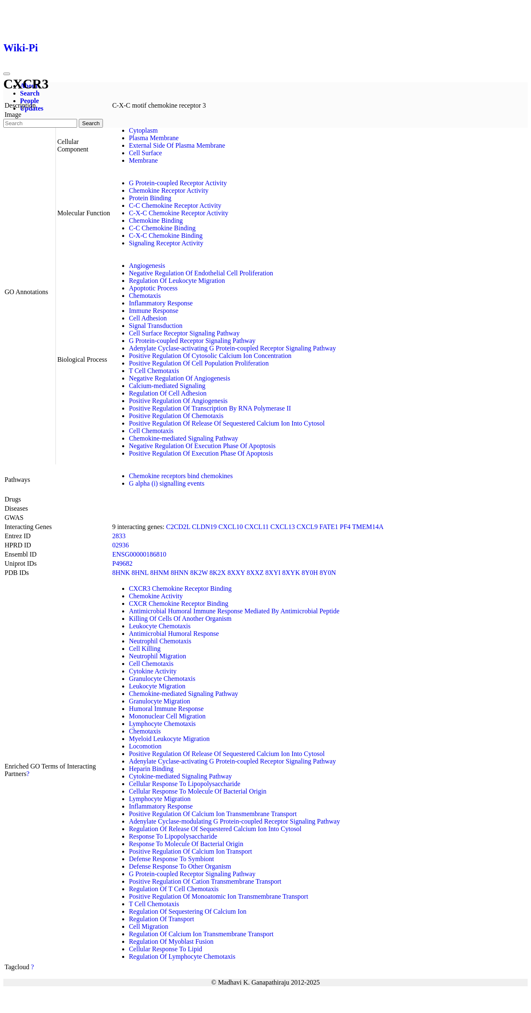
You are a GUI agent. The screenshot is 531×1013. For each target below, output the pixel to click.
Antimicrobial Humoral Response (174, 633)
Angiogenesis (147, 265)
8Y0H (310, 572)
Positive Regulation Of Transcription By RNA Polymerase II (210, 408)
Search (30, 93)
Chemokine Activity (156, 596)
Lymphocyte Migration (159, 798)
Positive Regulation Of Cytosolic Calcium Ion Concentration (210, 355)
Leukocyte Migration (157, 686)
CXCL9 (307, 526)
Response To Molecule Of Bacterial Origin (186, 843)
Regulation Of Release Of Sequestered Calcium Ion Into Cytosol (215, 828)
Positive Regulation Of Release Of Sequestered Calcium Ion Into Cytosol (227, 423)
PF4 (345, 526)
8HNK (121, 572)
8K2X (218, 572)
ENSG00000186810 (139, 554)
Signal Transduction (155, 325)
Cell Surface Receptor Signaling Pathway (184, 333)
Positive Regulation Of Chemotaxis (176, 415)
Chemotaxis (144, 295)
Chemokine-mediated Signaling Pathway (183, 438)
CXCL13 (283, 526)
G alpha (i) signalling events (166, 483)
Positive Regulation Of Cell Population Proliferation (199, 363)
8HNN (179, 572)
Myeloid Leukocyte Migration (169, 738)
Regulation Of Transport (161, 918)
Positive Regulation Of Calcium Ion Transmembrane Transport (213, 813)
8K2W (199, 572)
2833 (118, 535)
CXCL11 (257, 526)
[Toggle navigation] (6, 74)
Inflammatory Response (161, 303)
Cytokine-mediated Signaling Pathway (180, 776)
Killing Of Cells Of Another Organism (180, 618)
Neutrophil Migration (157, 656)
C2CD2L (178, 526)
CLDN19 (204, 526)
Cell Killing (144, 648)
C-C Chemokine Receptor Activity (175, 205)
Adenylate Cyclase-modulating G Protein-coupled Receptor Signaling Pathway (234, 821)
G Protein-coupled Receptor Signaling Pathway (192, 340)
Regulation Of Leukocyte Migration (177, 280)
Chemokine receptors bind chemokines (181, 475)
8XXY (236, 572)
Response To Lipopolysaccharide (173, 836)
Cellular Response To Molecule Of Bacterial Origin (197, 791)
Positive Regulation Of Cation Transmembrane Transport (205, 881)
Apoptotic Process (153, 288)
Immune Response (153, 310)
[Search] (40, 123)
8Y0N (328, 572)
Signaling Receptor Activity (166, 243)
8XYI (273, 572)
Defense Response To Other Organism (180, 866)
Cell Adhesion (148, 318)
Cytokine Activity (152, 671)
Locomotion (145, 746)
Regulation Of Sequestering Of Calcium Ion (187, 911)
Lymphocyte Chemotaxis (162, 723)
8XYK (291, 572)
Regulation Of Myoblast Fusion (171, 941)
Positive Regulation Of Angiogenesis (178, 400)
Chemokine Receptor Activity (168, 190)
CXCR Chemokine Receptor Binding (178, 603)
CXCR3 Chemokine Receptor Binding (180, 588)
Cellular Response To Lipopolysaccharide (184, 783)
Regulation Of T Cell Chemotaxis (173, 888)
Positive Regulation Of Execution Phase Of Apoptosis (201, 453)
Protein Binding (150, 198)
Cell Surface (145, 152)
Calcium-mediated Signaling (167, 385)
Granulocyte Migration (159, 701)
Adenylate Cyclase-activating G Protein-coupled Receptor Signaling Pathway (232, 348)
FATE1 (328, 526)
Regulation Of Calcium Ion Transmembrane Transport (201, 933)
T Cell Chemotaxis (154, 370)
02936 (120, 545)
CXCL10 (230, 526)
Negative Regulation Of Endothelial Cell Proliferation (201, 273)
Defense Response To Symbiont (171, 858)
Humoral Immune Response (166, 708)
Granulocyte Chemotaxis (162, 678)
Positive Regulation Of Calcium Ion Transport (190, 851)
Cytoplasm (143, 130)
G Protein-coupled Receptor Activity (178, 182)
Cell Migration (148, 926)
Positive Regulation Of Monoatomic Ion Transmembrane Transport (218, 896)
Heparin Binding (151, 768)
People (29, 100)
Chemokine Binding (156, 220)
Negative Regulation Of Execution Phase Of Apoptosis (202, 445)
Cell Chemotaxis (151, 430)
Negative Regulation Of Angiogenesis (179, 378)
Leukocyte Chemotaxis (159, 626)
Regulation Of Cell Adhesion (167, 393)
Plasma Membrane (154, 137)
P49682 (122, 563)
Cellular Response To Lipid (165, 949)
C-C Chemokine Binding (162, 228)
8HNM (159, 572)
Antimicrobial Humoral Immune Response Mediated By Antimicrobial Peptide (234, 611)
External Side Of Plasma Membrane (177, 145)
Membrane (143, 160)
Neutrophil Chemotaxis (160, 641)
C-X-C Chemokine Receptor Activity (178, 213)
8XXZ (255, 572)
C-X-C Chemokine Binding (166, 235)
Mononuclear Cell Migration (167, 716)
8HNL (140, 572)
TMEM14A (368, 526)
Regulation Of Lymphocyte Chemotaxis (182, 956)
